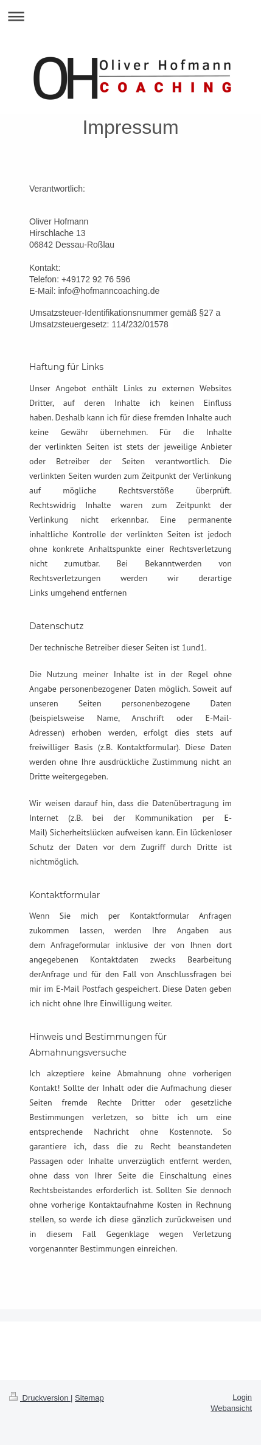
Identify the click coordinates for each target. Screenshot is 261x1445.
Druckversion (40, 1397)
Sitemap (89, 1397)
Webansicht (231, 1408)
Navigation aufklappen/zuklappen (130, 16)
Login (242, 1397)
